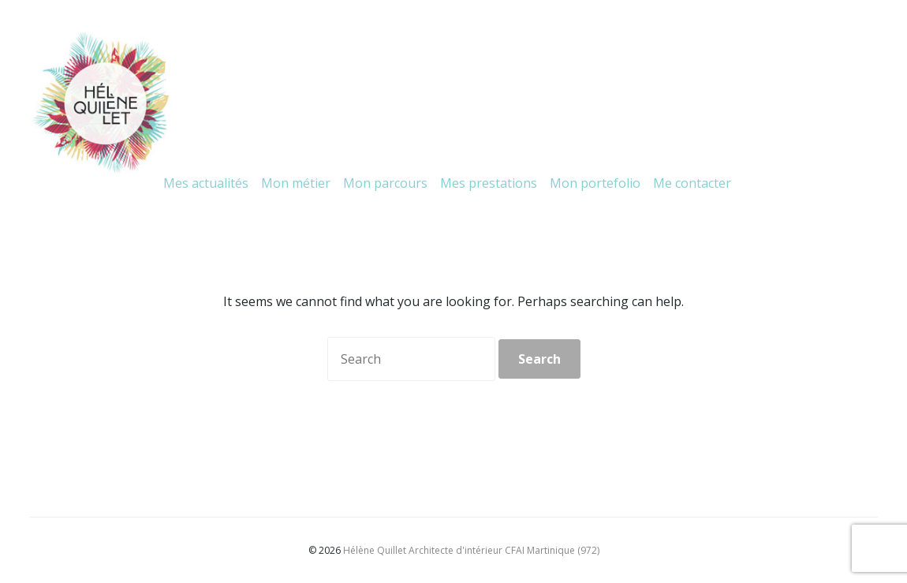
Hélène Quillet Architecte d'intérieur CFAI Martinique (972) (471, 550)
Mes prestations (488, 183)
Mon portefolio (595, 183)
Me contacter (692, 183)
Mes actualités (205, 183)
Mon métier (295, 183)
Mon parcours (385, 183)
